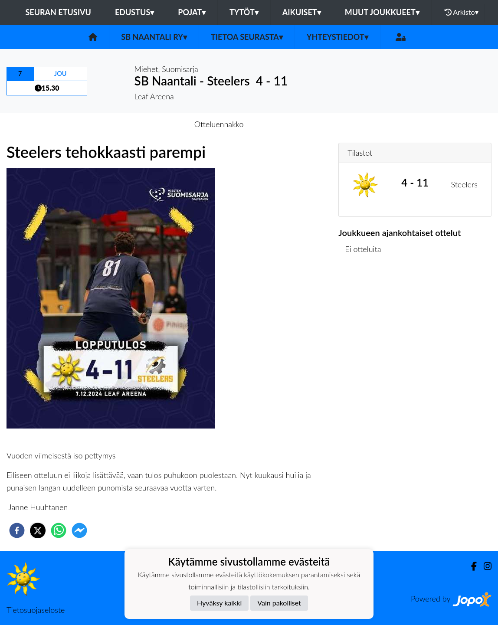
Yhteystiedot (337, 37)
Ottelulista (366, 292)
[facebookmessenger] (79, 530)
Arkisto (461, 12)
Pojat (192, 12)
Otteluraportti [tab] (281, 124)
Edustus (134, 12)
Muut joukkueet (382, 12)
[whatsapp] (58, 530)
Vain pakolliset (279, 603)
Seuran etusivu (58, 12)
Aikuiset (301, 12)
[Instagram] (484, 566)
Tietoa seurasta (247, 37)
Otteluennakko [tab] (219, 124)
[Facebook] (470, 566)
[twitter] (38, 530)
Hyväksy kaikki (219, 603)
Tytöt (244, 12)
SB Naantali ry (154, 37)
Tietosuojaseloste (36, 610)
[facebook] (17, 530)
